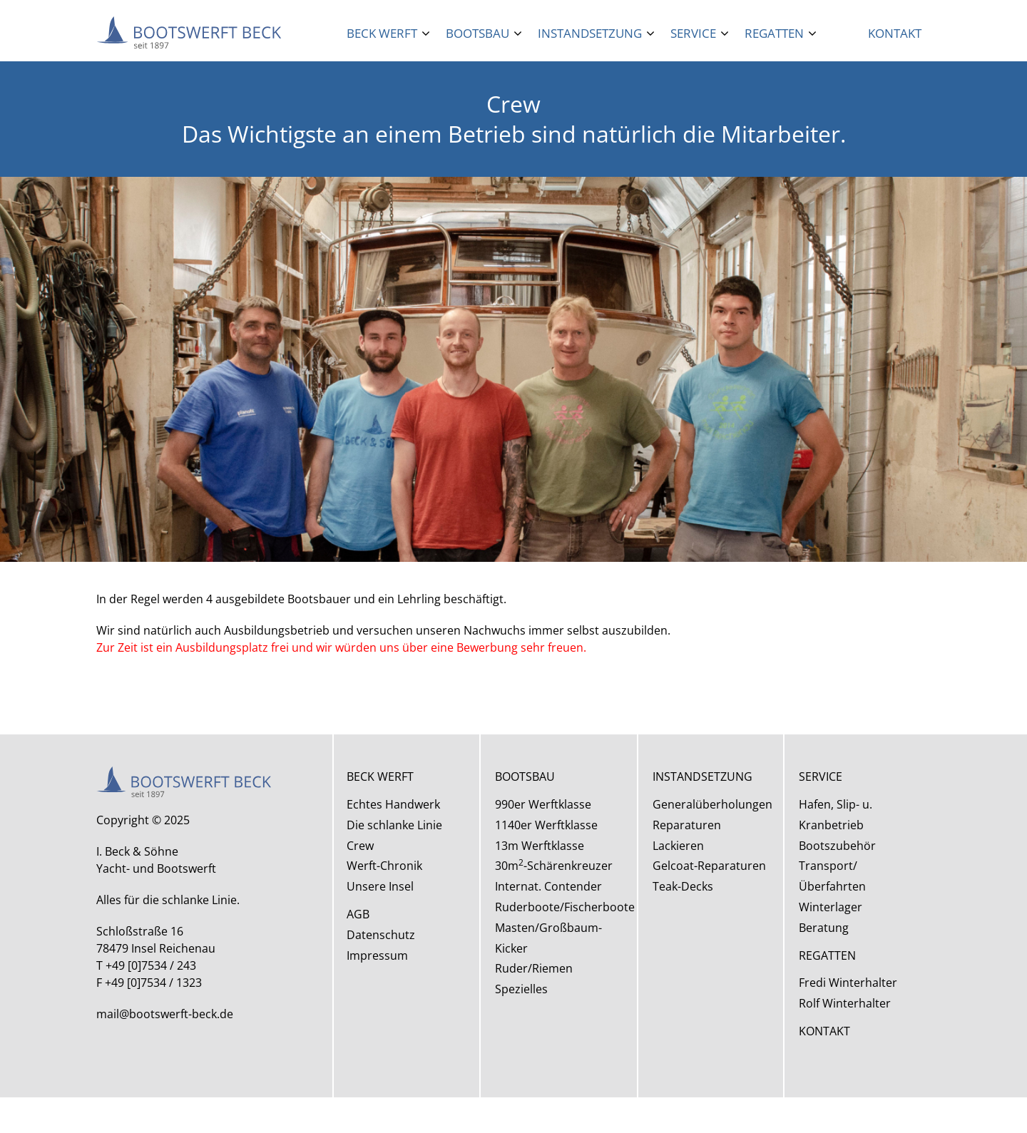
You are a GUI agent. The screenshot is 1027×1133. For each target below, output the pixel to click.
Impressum (377, 955)
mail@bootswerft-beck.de (164, 1014)
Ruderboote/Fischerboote (565, 907)
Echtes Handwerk (393, 804)
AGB (358, 914)
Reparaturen (687, 825)
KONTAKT (824, 1031)
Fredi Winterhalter (848, 982)
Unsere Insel (380, 886)
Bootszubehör (837, 845)
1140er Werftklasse (546, 825)
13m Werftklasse (539, 845)
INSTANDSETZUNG (702, 776)
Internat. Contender (548, 886)
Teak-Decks (683, 886)
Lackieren (678, 845)
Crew (360, 845)
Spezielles (521, 989)
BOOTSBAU (525, 776)
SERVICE (820, 776)
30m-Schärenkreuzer (554, 865)
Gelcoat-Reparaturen (709, 865)
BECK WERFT (380, 776)
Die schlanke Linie (394, 825)
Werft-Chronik (384, 865)
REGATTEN (827, 955)
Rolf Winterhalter (845, 1003)
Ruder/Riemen (534, 968)
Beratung (824, 927)
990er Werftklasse (543, 804)
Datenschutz (381, 935)
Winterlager (830, 907)
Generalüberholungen (712, 804)
